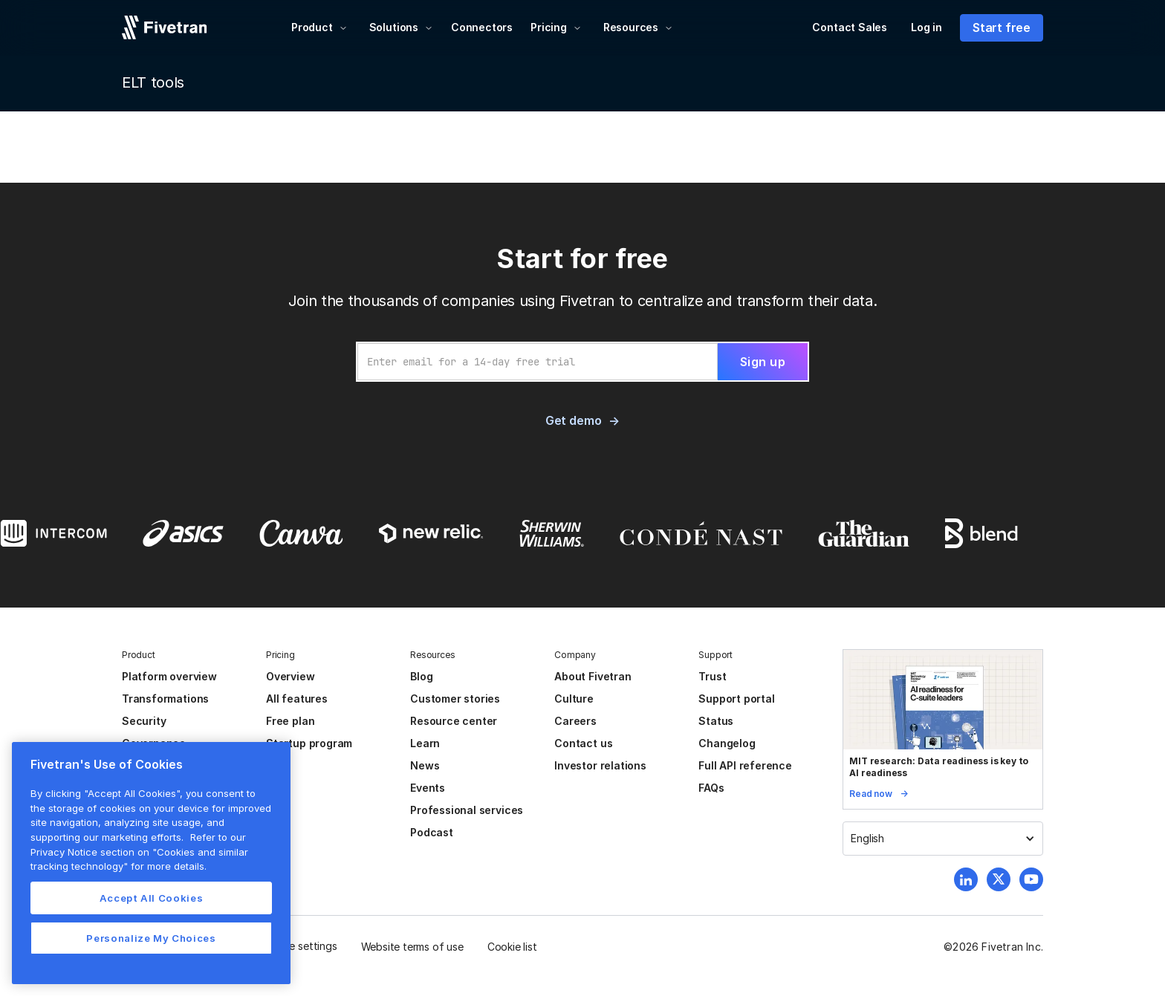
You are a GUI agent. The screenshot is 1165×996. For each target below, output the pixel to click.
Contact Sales (849, 27)
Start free (1002, 27)
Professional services (466, 810)
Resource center (453, 721)
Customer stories (455, 698)
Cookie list (512, 946)
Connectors (482, 27)
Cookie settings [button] (299, 946)
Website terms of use (412, 946)
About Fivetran (592, 676)
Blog (421, 676)
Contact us (583, 743)
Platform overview (169, 676)
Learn (425, 743)
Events (427, 787)
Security (144, 721)
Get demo (573, 420)
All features (297, 698)
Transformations (165, 698)
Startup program (309, 743)
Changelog (726, 743)
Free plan (290, 721)
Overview (290, 676)
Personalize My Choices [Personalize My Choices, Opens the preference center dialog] (150, 938)
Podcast (431, 832)
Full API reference (745, 765)
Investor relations (600, 765)
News (424, 765)
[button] (319, 27)
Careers (575, 721)
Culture (574, 698)
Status (715, 721)
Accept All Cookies (152, 898)
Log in (926, 27)
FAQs (711, 787)
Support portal (736, 698)
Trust (712, 676)
